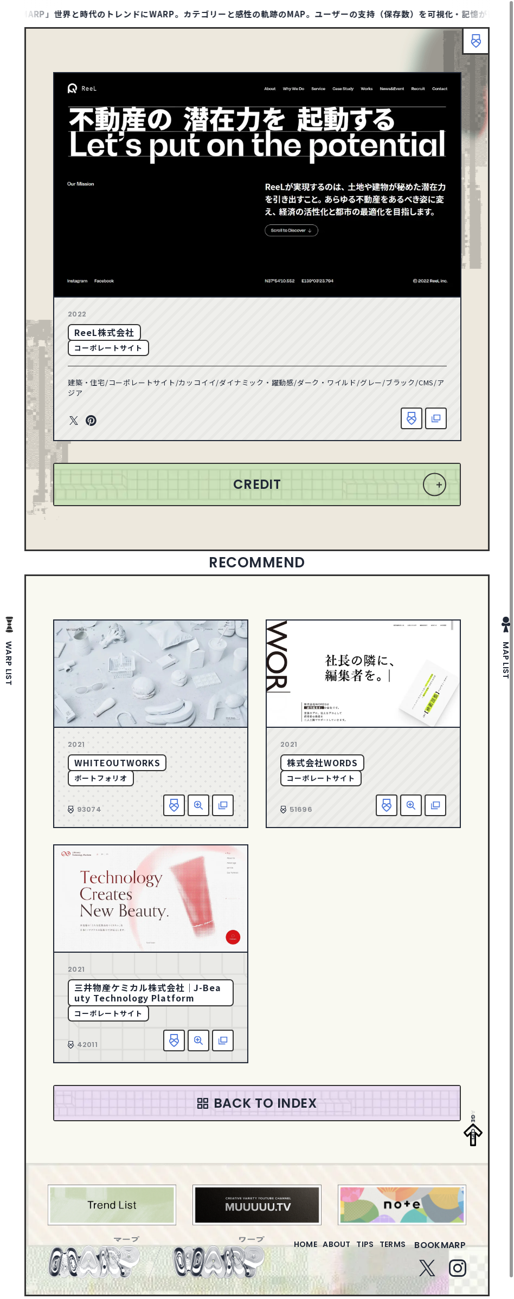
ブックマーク (471, 46)
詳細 (198, 805)
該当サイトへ (436, 418)
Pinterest (91, 421)
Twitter (73, 421)
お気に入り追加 (411, 418)
